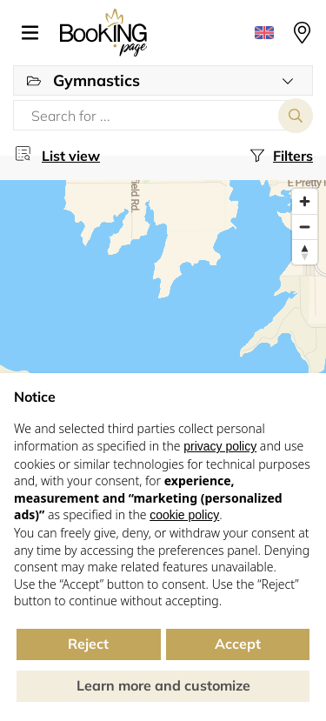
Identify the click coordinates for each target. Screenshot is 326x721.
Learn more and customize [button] (163, 685)
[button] (36, 33)
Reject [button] (88, 643)
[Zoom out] (304, 226)
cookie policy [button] (184, 515)
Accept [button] (238, 643)
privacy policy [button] (219, 446)
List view (71, 155)
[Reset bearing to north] (304, 251)
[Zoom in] (304, 201)
